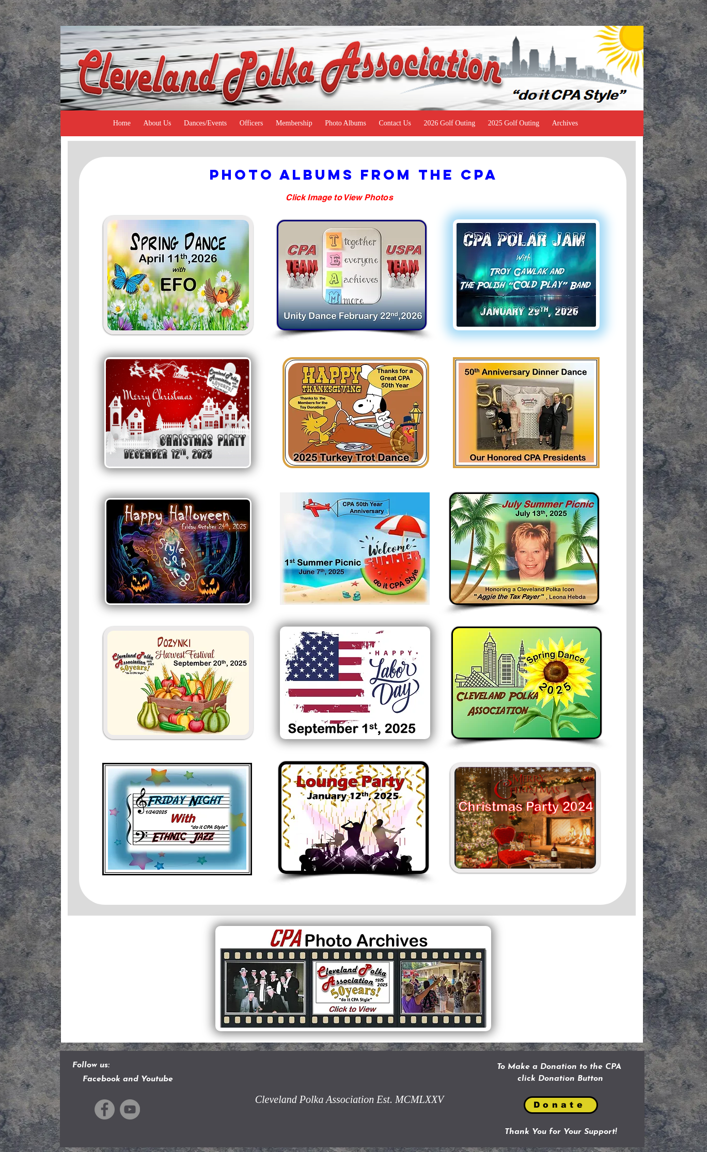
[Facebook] (105, 1109)
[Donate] (561, 1105)
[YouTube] (130, 1109)
